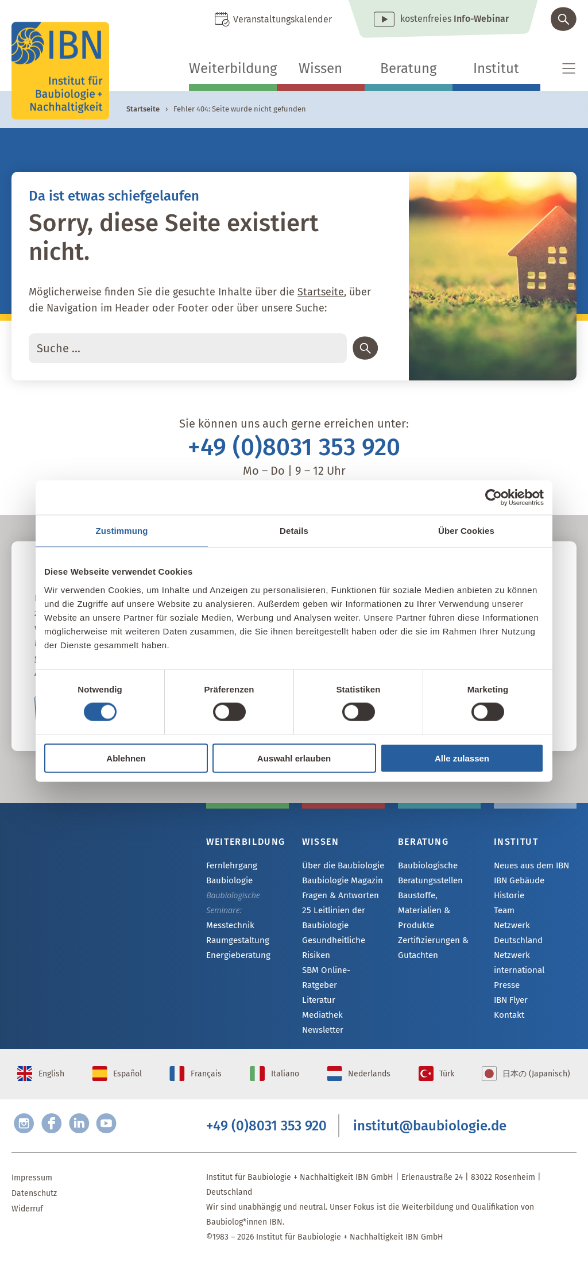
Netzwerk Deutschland (535, 928)
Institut (496, 68)
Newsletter (322, 1019)
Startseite (143, 109)
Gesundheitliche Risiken (332, 949)
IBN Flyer (510, 989)
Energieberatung (236, 956)
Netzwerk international (517, 950)
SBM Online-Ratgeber (341, 972)
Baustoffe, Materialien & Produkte (439, 902)
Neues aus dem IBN (530, 866)
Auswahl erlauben (294, 758)
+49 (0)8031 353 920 (294, 447)
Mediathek (321, 1003)
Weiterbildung (233, 68)
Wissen (320, 68)
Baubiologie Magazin (340, 881)
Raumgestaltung (235, 941)
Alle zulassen (462, 758)
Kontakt (508, 1004)
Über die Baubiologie (340, 866)
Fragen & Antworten (338, 897)
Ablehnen (125, 758)
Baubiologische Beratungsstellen (429, 872)
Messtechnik (229, 925)
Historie (508, 897)
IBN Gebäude (518, 881)
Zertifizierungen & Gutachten (430, 932)
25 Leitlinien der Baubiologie (331, 919)
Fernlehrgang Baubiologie (230, 872)
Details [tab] (294, 531)
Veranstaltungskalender (282, 19)
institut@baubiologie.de (429, 1123)
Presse (506, 973)
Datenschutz (34, 1193)
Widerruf (27, 1209)
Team (503, 912)
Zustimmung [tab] (122, 531)
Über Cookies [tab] (466, 531)
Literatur (318, 987)
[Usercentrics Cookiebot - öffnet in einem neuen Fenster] (493, 497)
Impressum (31, 1178)
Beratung (408, 68)
